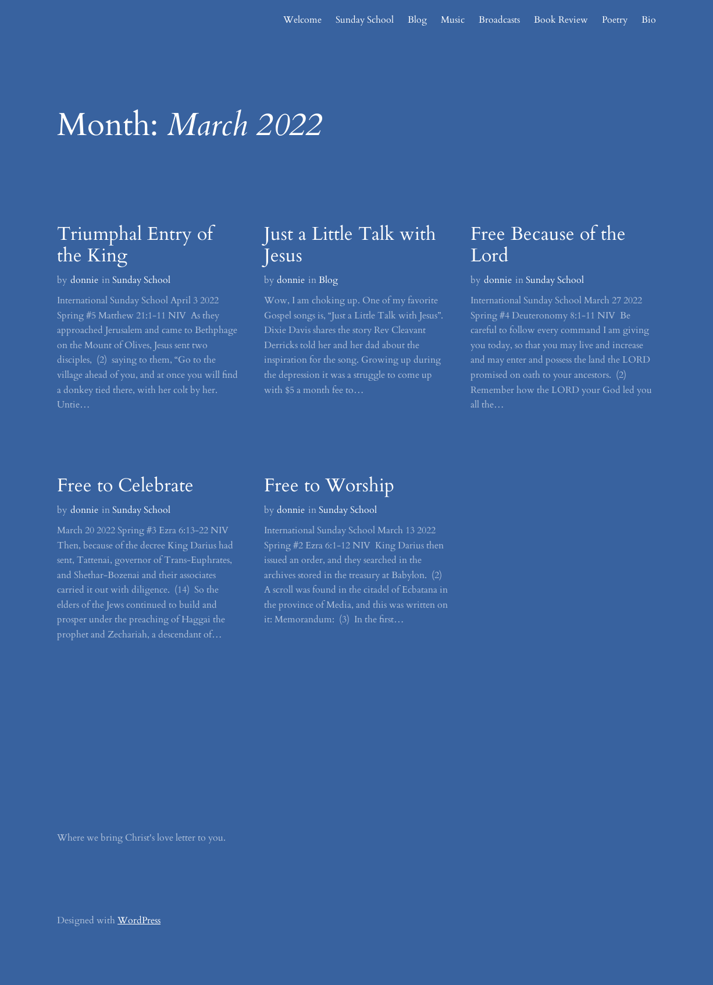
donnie (84, 280)
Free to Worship (329, 486)
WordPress (139, 920)
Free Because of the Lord (548, 246)
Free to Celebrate (125, 486)
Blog (328, 280)
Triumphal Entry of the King (135, 246)
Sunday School (141, 280)
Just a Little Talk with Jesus (350, 246)
